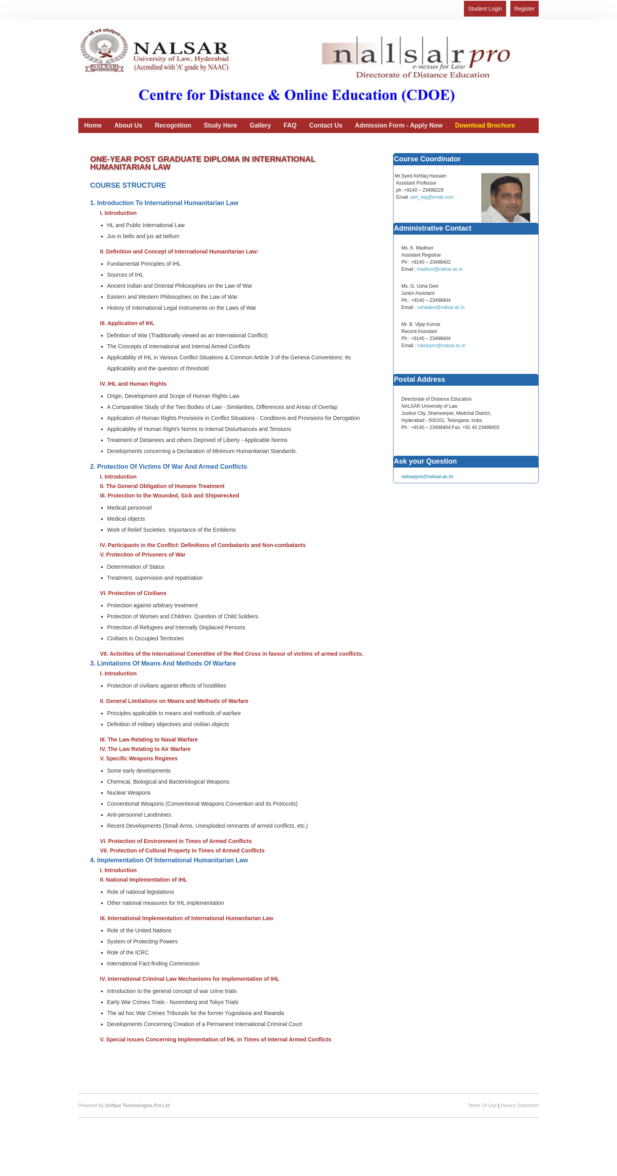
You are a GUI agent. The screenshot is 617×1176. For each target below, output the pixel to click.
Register (524, 9)
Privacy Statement (520, 1105)
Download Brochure (485, 125)
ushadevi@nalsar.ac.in (441, 307)
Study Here (220, 125)
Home (93, 125)
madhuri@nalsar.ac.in (440, 269)
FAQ (290, 125)
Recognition (173, 125)
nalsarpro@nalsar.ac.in (441, 345)
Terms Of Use (481, 1105)
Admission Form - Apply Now (399, 125)
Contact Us (325, 125)
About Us (128, 125)
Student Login (485, 9)
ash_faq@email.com (432, 197)
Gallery (260, 125)
